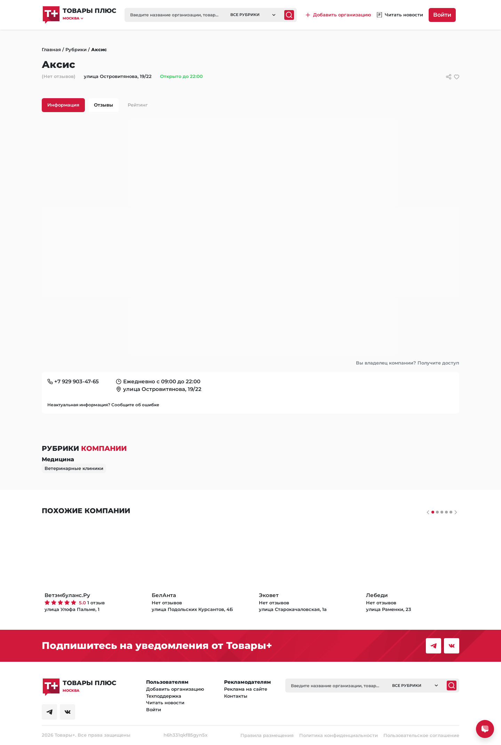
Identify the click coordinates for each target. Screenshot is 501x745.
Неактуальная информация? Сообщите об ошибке (103, 404)
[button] (89, 18)
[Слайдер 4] (451, 512)
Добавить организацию (175, 689)
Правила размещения (267, 735)
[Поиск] (289, 15)
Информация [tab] (63, 105)
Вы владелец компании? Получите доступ (407, 363)
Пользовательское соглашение (421, 735)
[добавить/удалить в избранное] (456, 76)
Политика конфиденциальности (338, 735)
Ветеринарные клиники (74, 468)
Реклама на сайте (245, 689)
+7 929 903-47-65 (76, 381)
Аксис (99, 49)
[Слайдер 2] (441, 512)
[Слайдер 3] (446, 512)
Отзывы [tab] (103, 105)
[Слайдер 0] (432, 512)
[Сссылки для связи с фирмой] (448, 76)
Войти (442, 14)
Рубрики (76, 49)
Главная (51, 49)
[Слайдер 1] (437, 512)
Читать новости (165, 702)
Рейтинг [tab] (138, 105)
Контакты (235, 696)
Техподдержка (163, 696)
